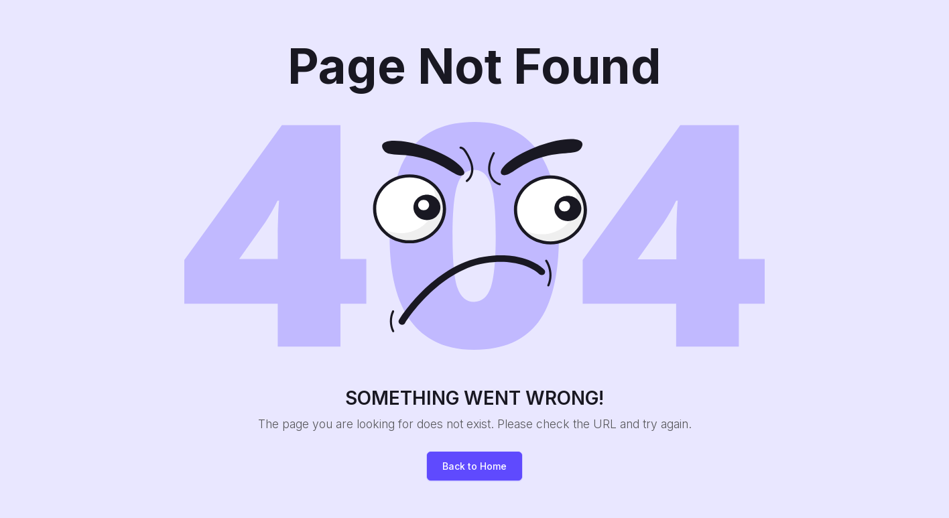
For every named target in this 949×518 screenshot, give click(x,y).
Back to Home (474, 466)
